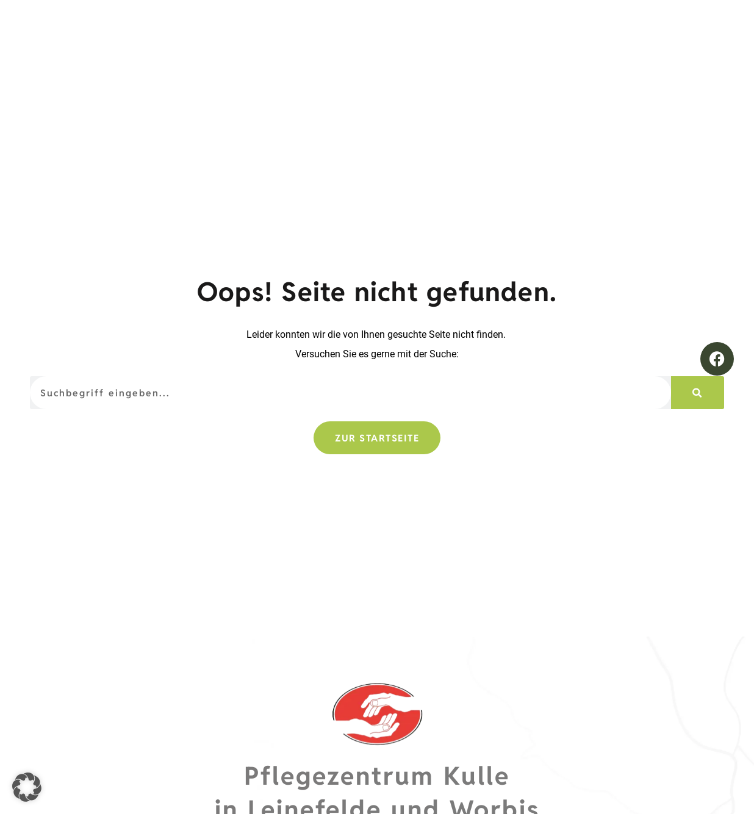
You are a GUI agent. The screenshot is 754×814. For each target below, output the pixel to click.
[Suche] (697, 392)
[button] (27, 787)
